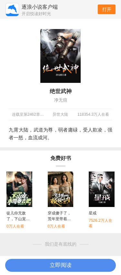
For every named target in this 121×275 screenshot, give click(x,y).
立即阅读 (61, 265)
